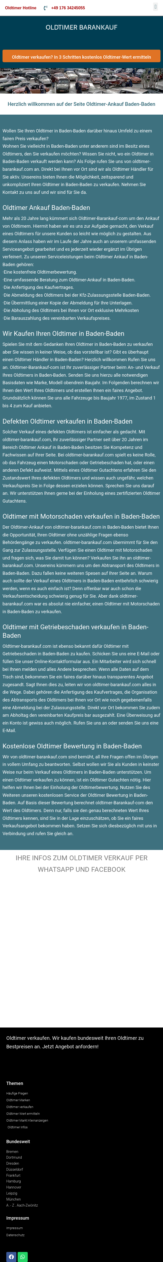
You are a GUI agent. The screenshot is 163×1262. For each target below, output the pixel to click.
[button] (155, 7)
